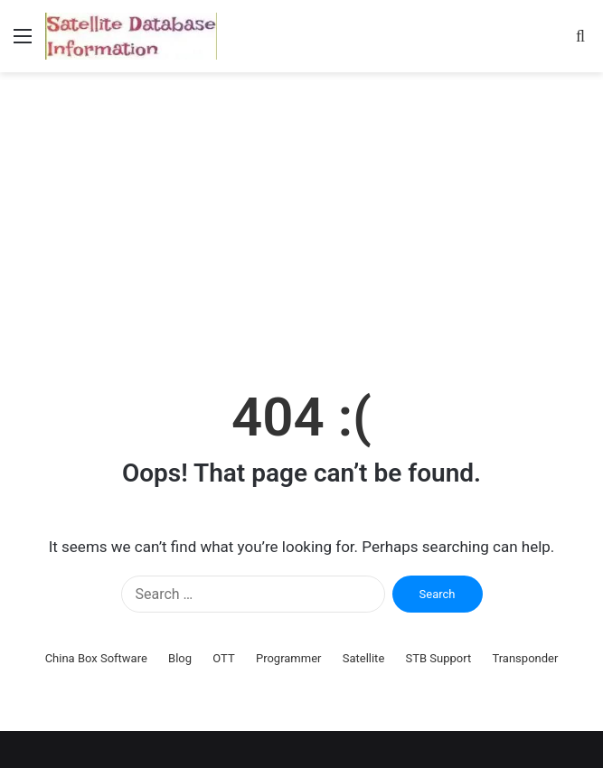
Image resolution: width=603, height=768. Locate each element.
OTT (223, 658)
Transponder (525, 658)
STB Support (439, 658)
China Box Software (96, 658)
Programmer (289, 658)
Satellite (364, 658)
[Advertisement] (301, 225)
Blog (180, 658)
